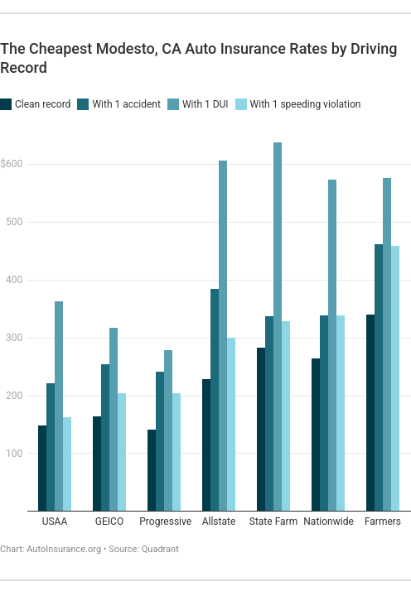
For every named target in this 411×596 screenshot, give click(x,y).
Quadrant (160, 549)
